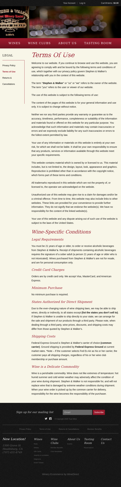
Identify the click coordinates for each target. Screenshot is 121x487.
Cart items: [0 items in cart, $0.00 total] (110, 3)
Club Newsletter (56, 451)
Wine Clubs (39, 43)
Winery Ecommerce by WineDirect (60, 474)
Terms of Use (8, 72)
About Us (67, 43)
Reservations (89, 448)
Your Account (69, 3)
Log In (82, 3)
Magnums (37, 459)
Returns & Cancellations (69, 429)
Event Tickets (39, 463)
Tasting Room (98, 43)
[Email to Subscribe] (77, 412)
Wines (14, 43)
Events (69, 444)
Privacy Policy (8, 65)
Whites (36, 448)
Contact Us (60, 53)
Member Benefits (94, 429)
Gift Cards (37, 451)
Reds (36, 444)
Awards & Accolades (41, 455)
